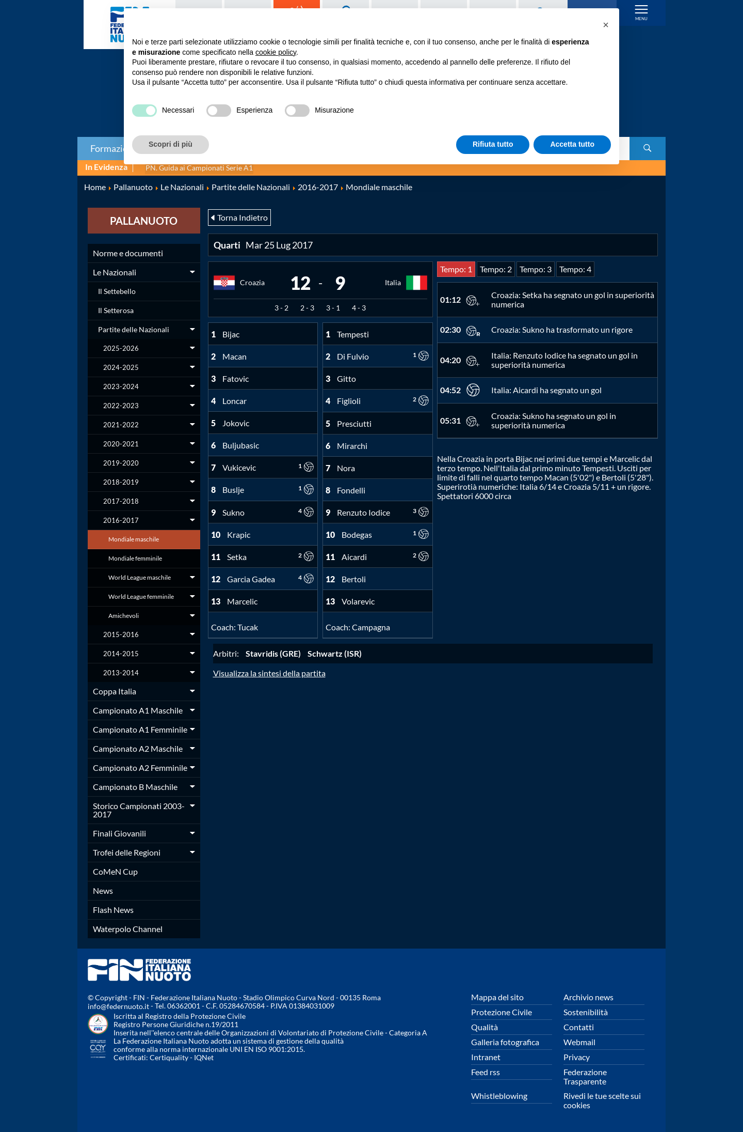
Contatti (578, 1026)
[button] (605, 25)
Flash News (113, 908)
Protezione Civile (501, 1011)
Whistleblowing (499, 1094)
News (103, 889)
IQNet (204, 1056)
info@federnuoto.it (118, 1005)
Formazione (114, 148)
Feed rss (485, 1071)
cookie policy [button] (275, 52)
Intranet (485, 1056)
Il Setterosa (116, 309)
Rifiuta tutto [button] (493, 144)
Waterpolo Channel (128, 928)
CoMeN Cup (115, 870)
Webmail (579, 1041)
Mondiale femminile (135, 557)
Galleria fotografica (505, 1041)
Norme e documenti (128, 252)
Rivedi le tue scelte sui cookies (602, 1099)
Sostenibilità (585, 1011)
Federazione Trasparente (585, 1075)
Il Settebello (117, 290)
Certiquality (169, 1056)
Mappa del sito (497, 996)
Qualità (484, 1026)
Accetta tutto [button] (572, 144)
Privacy (576, 1056)
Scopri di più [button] (170, 144)
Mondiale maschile (133, 538)
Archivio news (588, 996)
